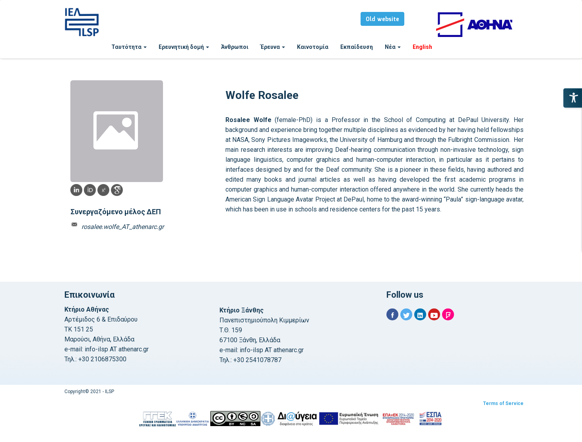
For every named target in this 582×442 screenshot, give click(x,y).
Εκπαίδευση (356, 47)
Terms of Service (503, 403)
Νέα (393, 47)
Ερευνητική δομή (184, 47)
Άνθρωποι (234, 47)
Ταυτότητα (129, 47)
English (422, 47)
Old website (382, 19)
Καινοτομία (312, 47)
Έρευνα (272, 47)
